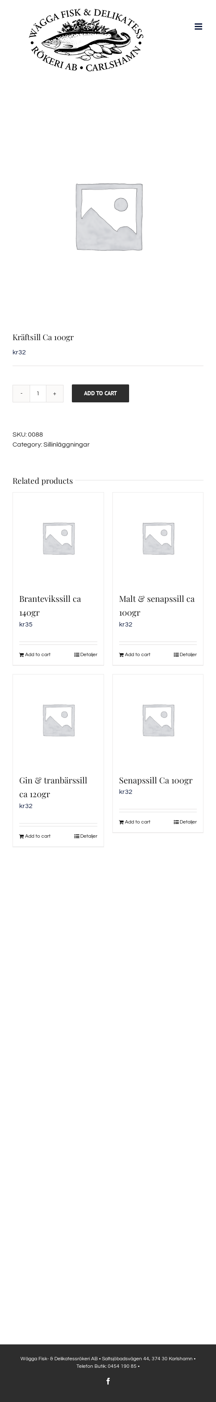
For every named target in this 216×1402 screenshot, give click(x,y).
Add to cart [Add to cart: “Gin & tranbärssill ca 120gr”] (38, 836)
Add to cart (100, 393)
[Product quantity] (38, 393)
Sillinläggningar (66, 444)
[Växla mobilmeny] (199, 26)
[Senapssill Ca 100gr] (158, 719)
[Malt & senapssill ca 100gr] (158, 538)
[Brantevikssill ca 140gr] (58, 538)
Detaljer (88, 654)
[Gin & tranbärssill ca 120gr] (58, 719)
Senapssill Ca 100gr (156, 780)
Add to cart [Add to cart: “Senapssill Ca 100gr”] (137, 822)
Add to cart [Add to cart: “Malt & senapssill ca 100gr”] (137, 654)
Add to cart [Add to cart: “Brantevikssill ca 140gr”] (38, 654)
